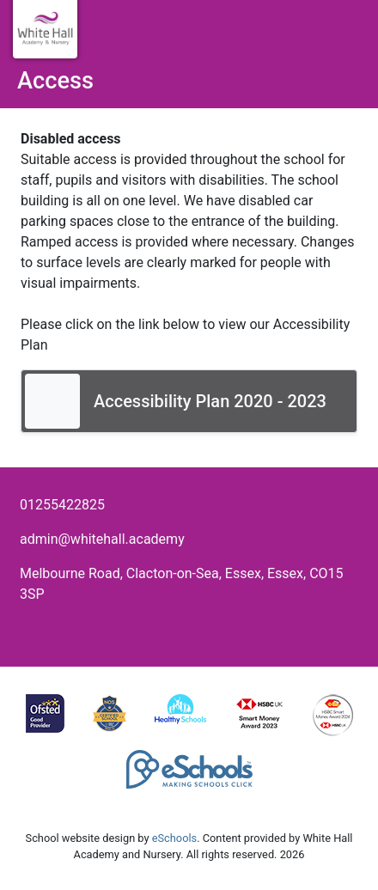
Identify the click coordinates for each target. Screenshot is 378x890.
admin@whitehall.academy (102, 539)
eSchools (174, 838)
